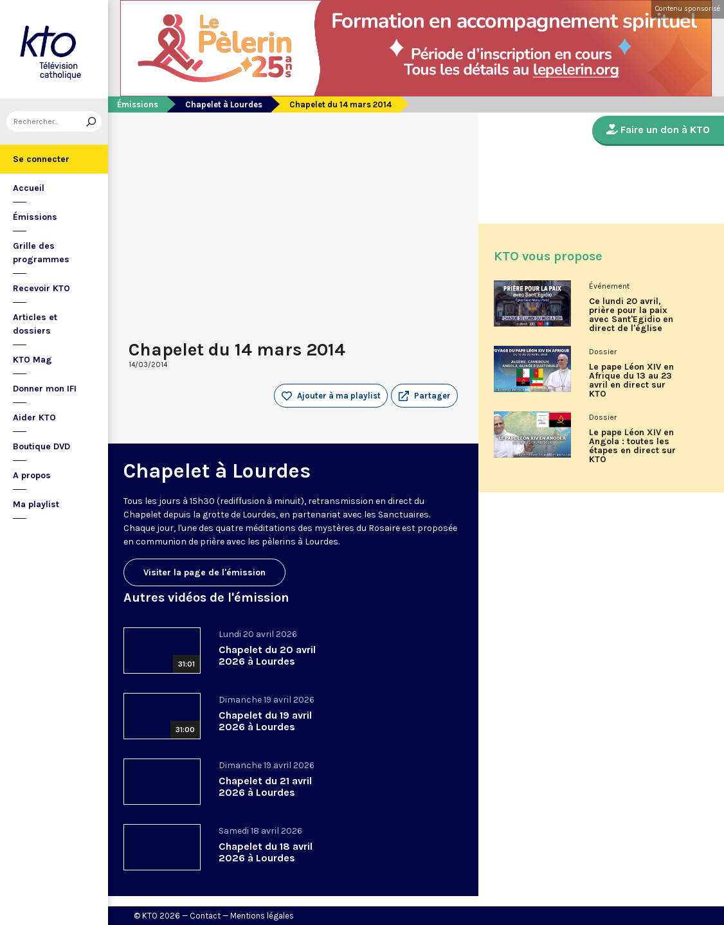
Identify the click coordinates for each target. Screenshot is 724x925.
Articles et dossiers (35, 324)
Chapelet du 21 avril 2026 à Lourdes (265, 786)
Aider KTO (34, 417)
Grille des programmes (41, 252)
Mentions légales (262, 916)
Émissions (35, 216)
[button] (424, 396)
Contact (205, 916)
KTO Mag (32, 359)
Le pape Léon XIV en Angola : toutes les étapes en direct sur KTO (632, 446)
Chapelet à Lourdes (223, 104)
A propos (32, 475)
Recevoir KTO (41, 288)
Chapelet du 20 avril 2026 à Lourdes (267, 655)
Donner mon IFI (45, 388)
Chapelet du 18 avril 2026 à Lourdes (265, 852)
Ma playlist (36, 504)
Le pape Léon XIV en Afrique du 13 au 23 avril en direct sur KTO (631, 381)
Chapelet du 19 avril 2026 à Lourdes (265, 721)
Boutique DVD (41, 446)
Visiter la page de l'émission (204, 572)
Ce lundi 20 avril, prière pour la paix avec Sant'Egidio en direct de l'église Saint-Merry (631, 319)
